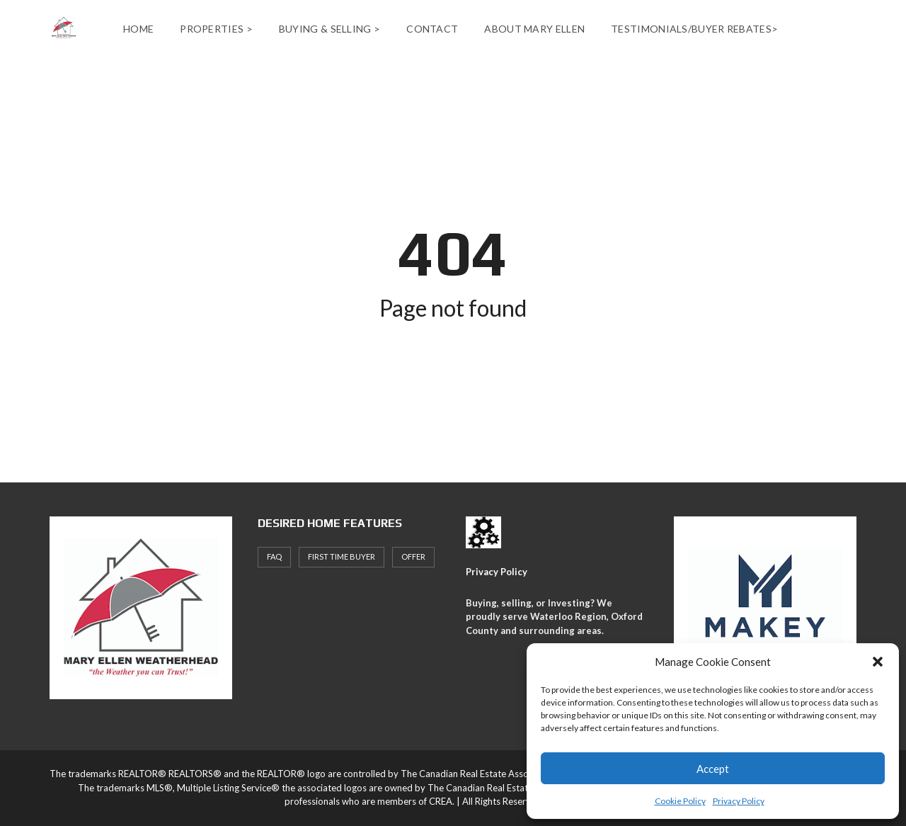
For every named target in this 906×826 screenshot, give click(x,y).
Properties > (216, 29)
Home (138, 29)
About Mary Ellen (534, 29)
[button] (878, 662)
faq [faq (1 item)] (274, 556)
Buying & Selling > (329, 29)
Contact (432, 29)
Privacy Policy (738, 801)
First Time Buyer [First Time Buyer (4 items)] (341, 556)
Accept (712, 768)
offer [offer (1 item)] (413, 556)
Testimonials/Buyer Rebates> (694, 29)
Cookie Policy (680, 801)
